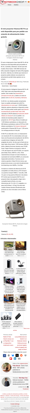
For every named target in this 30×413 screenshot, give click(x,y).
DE (12, 234)
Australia (17, 97)
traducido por (13, 81)
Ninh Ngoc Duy (23, 378)
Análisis (16, 5)
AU (10, 234)
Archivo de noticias (14, 395)
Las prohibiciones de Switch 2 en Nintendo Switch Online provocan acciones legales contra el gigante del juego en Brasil (21, 343)
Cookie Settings (15, 404)
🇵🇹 (11, 84)
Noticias (7, 395)
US (7, 234)
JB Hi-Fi (11, 120)
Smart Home (5, 86)
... (28, 5)
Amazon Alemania (20, 126)
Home (9, 5)
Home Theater (13, 86)
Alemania (24, 97)
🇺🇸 (9, 84)
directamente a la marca (8, 105)
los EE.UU (11, 97)
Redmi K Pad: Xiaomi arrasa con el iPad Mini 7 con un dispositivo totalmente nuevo (8, 341)
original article (24, 363)
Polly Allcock (16, 365)
